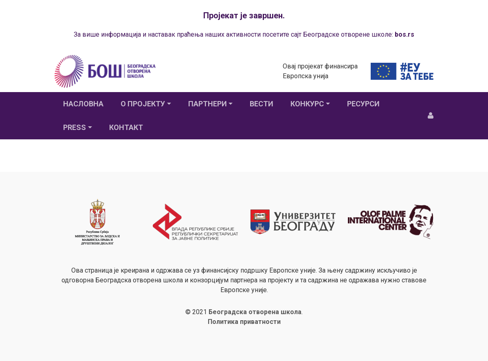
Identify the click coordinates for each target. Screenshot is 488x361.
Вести (261, 103)
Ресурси (363, 103)
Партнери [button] (207, 103)
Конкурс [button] (307, 103)
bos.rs (404, 34)
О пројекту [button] (143, 103)
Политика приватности (244, 322)
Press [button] (74, 127)
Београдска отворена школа (255, 312)
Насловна (83, 103)
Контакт (126, 127)
